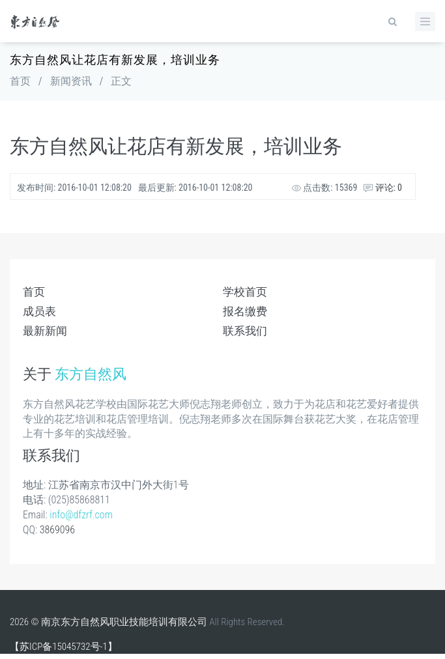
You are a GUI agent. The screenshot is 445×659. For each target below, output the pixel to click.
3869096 (57, 530)
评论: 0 (383, 187)
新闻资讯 (71, 81)
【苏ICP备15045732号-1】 (63, 646)
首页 (20, 81)
